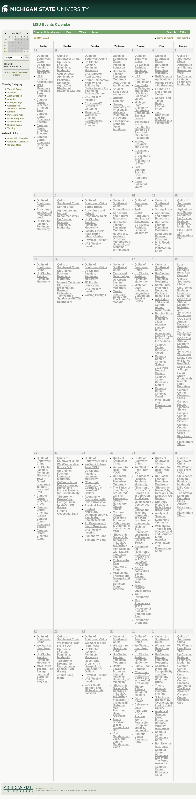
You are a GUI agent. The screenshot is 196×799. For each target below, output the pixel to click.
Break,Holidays (14, 102)
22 (15, 48)
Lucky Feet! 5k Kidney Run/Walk (185, 360)
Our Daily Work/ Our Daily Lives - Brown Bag (163, 506)
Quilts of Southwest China (44, 58)
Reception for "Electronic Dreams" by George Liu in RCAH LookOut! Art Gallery (142, 555)
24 (22, 48)
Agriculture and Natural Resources (120, 215)
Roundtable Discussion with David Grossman (95, 499)
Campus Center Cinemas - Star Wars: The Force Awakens (162, 756)
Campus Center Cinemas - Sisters (161, 360)
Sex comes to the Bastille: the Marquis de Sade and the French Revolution (142, 129)
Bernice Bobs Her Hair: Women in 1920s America (164, 319)
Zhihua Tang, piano (65, 676)
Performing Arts (15, 115)
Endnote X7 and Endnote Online (163, 91)
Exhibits (11, 112)
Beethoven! (64, 301)
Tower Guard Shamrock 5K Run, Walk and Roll (43, 485)
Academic (12, 92)
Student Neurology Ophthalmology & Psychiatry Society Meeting (96, 514)
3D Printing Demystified (92, 284)
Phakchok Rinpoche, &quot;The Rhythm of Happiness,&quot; (69, 85)
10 (22, 42)
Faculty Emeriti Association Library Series (94, 233)
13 (9, 45)
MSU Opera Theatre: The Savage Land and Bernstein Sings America (164, 532)
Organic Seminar (118, 99)
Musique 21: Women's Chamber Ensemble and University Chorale (94, 119)
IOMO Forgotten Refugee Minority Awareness (162, 723)
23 (18, 48)
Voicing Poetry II (95, 294)
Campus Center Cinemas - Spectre (43, 117)
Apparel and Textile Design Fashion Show (163, 103)
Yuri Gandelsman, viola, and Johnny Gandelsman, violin (121, 740)
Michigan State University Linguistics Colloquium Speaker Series (142, 110)
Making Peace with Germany (164, 84)
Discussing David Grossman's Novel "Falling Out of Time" (142, 157)
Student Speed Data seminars (120, 91)
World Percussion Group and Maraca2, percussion (141, 725)
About (38, 788)
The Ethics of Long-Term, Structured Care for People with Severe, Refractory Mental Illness (121, 498)
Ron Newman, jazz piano (164, 745)
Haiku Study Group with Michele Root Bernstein (184, 379)
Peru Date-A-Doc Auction (141, 713)
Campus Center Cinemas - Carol (141, 738)
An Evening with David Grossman (95, 525)
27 (9, 51)
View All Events (15, 89)
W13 (6, 51)
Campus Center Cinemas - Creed (161, 348)
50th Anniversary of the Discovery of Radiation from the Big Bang (142, 608)
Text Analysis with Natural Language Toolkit (121, 552)
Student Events (14, 125)
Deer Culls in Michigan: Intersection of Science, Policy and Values (142, 92)
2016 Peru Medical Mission (161, 370)
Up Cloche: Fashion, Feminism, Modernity (44, 68)
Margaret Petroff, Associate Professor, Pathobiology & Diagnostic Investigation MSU (121, 522)
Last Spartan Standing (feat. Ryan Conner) (184, 270)
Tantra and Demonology (121, 275)
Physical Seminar (96, 239)
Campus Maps (14, 145)
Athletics (11, 99)
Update (16, 75)
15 (15, 45)
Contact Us (47, 788)
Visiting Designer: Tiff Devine (141, 144)
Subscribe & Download (16, 72)
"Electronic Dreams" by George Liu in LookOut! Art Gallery (66, 502)
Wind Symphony (141, 595)
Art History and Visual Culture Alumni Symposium (163, 304)
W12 (6, 48)
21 (12, 48)
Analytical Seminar (161, 515)
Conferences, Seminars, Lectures (16, 107)
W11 (6, 45)
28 (9, 39)
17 (22, 45)
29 (12, 39)
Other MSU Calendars (18, 142)
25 (24, 48)
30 (18, 51)
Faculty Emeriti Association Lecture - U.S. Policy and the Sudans (164, 334)
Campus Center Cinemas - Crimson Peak (43, 105)
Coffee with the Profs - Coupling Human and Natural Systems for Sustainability (68, 487)
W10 (6, 42)
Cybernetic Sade (141, 706)
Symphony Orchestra (141, 621)
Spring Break (65, 206)
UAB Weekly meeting (93, 98)
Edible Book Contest (142, 667)
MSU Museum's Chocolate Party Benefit (43, 90)
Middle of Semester (119, 66)
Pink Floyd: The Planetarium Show (163, 246)
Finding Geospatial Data (67, 512)
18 (24, 45)
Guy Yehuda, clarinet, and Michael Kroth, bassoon (94, 689)
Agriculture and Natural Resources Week (184, 68)
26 (27, 48)
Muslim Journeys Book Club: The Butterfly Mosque (121, 296)
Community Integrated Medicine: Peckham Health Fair (162, 290)
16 (18, 45)
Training (11, 128)
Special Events (14, 121)
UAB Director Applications (45, 79)
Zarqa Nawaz (138, 700)
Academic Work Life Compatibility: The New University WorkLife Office (164, 673)
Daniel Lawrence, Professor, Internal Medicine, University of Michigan (121, 673)
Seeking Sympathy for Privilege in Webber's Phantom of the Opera (121, 111)
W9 (6, 39)
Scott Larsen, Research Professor (163, 236)
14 (12, 45)
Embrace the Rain (121, 562)
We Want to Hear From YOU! (68, 466)
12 (27, 42)
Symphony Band (95, 535)
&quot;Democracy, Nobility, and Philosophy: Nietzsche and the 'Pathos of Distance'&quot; (97, 86)
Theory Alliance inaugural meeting (140, 690)
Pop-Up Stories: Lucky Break (142, 588)
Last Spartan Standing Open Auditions (121, 125)
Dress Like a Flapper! (184, 368)
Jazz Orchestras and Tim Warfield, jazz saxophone (163, 117)
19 (27, 45)
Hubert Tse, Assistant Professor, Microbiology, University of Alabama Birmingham (122, 241)
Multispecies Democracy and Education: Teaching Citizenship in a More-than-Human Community (142, 512)
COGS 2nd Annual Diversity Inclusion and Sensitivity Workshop (184, 307)
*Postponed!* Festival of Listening (93, 106)
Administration (14, 96)
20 (9, 48)
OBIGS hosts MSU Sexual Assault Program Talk (141, 575)
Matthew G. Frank (120, 568)
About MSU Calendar (17, 138)
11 (24, 42)
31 (22, 51)
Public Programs (15, 118)
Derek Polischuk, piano (141, 184)
